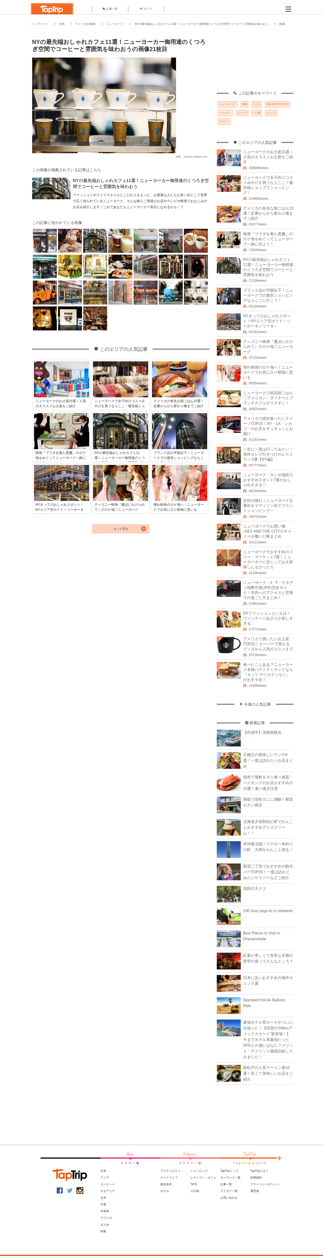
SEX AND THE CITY (277, 104)
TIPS (193, 1184)
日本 (103, 1171)
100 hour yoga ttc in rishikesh (268, 911)
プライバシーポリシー (264, 1184)
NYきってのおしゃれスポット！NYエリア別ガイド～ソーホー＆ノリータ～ (267, 321)
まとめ (104, 1224)
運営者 (254, 1191)
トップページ (39, 24)
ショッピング (199, 1171)
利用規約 (256, 1177)
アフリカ (106, 1218)
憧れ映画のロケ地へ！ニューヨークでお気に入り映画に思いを (268, 372)
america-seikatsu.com (195, 156)
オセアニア (107, 1191)
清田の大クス (254, 888)
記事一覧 (110, 9)
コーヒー (224, 121)
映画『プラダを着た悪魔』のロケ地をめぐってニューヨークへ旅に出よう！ (268, 239)
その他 (194, 1191)
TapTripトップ (229, 1171)
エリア (146, 9)
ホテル (164, 1191)
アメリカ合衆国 (85, 24)
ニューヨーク (114, 24)
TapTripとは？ (259, 1171)
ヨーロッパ (107, 1184)
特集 (103, 1231)
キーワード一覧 (230, 1177)
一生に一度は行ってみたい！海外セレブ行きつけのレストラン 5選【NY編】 (268, 454)
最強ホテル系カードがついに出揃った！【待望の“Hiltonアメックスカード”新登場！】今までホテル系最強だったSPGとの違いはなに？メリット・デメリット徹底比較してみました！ (268, 1039)
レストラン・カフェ (203, 1177)
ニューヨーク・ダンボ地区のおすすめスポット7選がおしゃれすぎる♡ (268, 480)
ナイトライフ (169, 1177)
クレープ (242, 113)
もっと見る (121, 528)
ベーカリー (225, 113)
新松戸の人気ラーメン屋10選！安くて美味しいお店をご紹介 (268, 1073)
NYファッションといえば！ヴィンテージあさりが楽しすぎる (268, 618)
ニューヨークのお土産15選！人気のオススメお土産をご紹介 (268, 157)
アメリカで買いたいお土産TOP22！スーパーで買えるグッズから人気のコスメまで (268, 644)
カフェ (256, 104)
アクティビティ (170, 1171)
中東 (103, 1204)
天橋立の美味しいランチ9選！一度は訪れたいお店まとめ (268, 760)
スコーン (271, 113)
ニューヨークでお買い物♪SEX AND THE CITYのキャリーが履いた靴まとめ (267, 531)
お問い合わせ (229, 1197)
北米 (62, 24)
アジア (104, 1177)
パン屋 (256, 113)
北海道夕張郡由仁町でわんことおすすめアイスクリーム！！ (268, 827)
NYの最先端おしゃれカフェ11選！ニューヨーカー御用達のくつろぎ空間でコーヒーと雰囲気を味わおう (201, 24)
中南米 (104, 1211)
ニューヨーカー (227, 104)
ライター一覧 (229, 1191)
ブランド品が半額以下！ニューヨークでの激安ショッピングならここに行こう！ (268, 295)
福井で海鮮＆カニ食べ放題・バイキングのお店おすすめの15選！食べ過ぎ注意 (268, 783)
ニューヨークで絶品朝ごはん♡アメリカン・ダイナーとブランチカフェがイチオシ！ (268, 398)
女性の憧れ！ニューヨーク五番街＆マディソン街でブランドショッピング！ (268, 506)
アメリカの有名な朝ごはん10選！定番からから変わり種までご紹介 (268, 213)
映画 (244, 104)
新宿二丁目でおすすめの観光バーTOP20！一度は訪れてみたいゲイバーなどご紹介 (268, 872)
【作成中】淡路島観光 (262, 732)
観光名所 (166, 1184)
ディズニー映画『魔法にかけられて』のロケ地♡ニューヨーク (268, 347)
